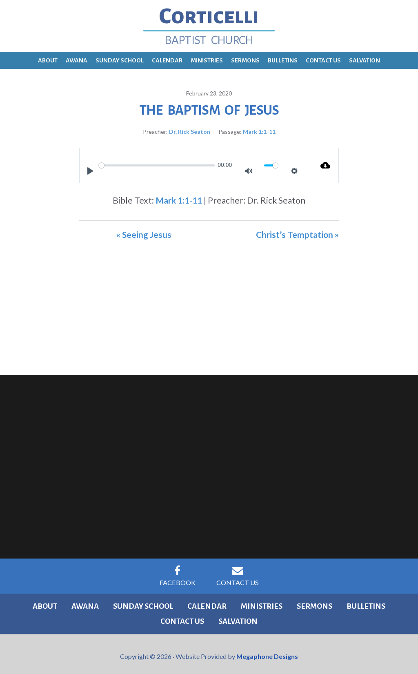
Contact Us (238, 571)
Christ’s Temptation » (297, 230)
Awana (65, 602)
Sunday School (120, 602)
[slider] (157, 161)
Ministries (231, 602)
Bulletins (327, 602)
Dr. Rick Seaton (189, 127)
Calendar (181, 602)
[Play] (90, 166)
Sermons (280, 602)
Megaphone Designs (267, 652)
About (29, 602)
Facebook (176, 571)
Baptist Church (209, 35)
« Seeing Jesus (143, 230)
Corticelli (209, 14)
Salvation (209, 617)
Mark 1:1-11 (259, 127)
